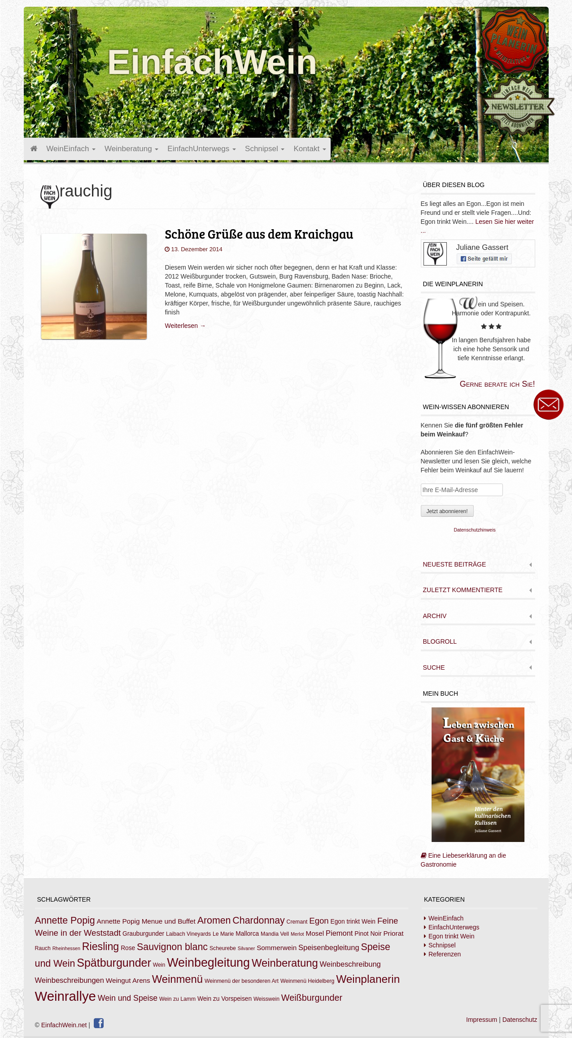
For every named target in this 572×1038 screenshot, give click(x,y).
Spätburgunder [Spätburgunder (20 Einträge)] (114, 962)
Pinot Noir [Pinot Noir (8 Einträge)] (367, 933)
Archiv (435, 616)
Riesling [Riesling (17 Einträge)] (100, 946)
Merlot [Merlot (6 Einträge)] (297, 934)
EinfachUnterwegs (201, 148)
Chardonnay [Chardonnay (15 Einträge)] (258, 920)
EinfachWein (212, 62)
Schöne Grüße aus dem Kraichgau (259, 233)
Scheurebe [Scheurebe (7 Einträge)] (223, 948)
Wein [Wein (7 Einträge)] (159, 965)
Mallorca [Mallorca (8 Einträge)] (247, 933)
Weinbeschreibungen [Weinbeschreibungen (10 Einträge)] (69, 980)
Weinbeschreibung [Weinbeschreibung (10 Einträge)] (350, 964)
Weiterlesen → (185, 325)
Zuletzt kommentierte (463, 590)
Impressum (481, 1019)
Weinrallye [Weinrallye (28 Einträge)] (65, 996)
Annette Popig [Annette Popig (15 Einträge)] (65, 920)
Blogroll (440, 641)
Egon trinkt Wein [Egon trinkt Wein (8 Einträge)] (353, 921)
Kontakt (309, 148)
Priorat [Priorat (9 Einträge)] (393, 933)
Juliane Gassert (482, 247)
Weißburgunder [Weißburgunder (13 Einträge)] (311, 998)
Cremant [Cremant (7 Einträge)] (297, 922)
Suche (434, 667)
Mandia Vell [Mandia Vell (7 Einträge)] (275, 934)
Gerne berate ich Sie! (497, 383)
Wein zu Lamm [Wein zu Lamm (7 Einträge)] (177, 999)
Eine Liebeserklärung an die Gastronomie (472, 787)
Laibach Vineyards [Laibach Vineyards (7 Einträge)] (188, 934)
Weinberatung (131, 148)
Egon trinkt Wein (451, 936)
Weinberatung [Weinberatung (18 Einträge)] (285, 963)
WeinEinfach (71, 148)
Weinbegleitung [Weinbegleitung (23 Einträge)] (208, 962)
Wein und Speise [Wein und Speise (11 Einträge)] (127, 998)
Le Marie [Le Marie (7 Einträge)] (223, 934)
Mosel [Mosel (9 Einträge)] (315, 933)
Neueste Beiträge (454, 564)
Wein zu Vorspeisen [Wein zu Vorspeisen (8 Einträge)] (224, 998)
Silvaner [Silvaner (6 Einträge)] (246, 948)
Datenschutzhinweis (474, 529)
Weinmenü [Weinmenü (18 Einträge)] (177, 979)
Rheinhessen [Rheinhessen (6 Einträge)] (66, 948)
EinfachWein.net (64, 1025)
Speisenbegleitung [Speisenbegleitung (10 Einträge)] (328, 947)
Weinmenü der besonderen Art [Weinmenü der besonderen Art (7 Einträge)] (242, 981)
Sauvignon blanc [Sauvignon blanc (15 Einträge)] (172, 947)
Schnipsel (264, 148)
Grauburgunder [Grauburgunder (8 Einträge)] (143, 933)
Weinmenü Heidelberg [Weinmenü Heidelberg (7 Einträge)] (307, 981)
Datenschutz (519, 1019)
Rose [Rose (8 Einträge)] (128, 948)
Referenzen (444, 954)
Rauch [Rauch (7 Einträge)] (43, 948)
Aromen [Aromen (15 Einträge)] (214, 920)
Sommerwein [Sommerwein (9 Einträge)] (277, 947)
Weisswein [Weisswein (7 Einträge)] (266, 999)
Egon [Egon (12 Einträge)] (318, 920)
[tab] (478, 565)
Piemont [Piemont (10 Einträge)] (339, 933)
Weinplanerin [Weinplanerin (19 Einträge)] (368, 979)
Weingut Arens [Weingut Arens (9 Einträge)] (128, 980)
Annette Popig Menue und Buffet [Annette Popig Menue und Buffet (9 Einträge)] (146, 921)
